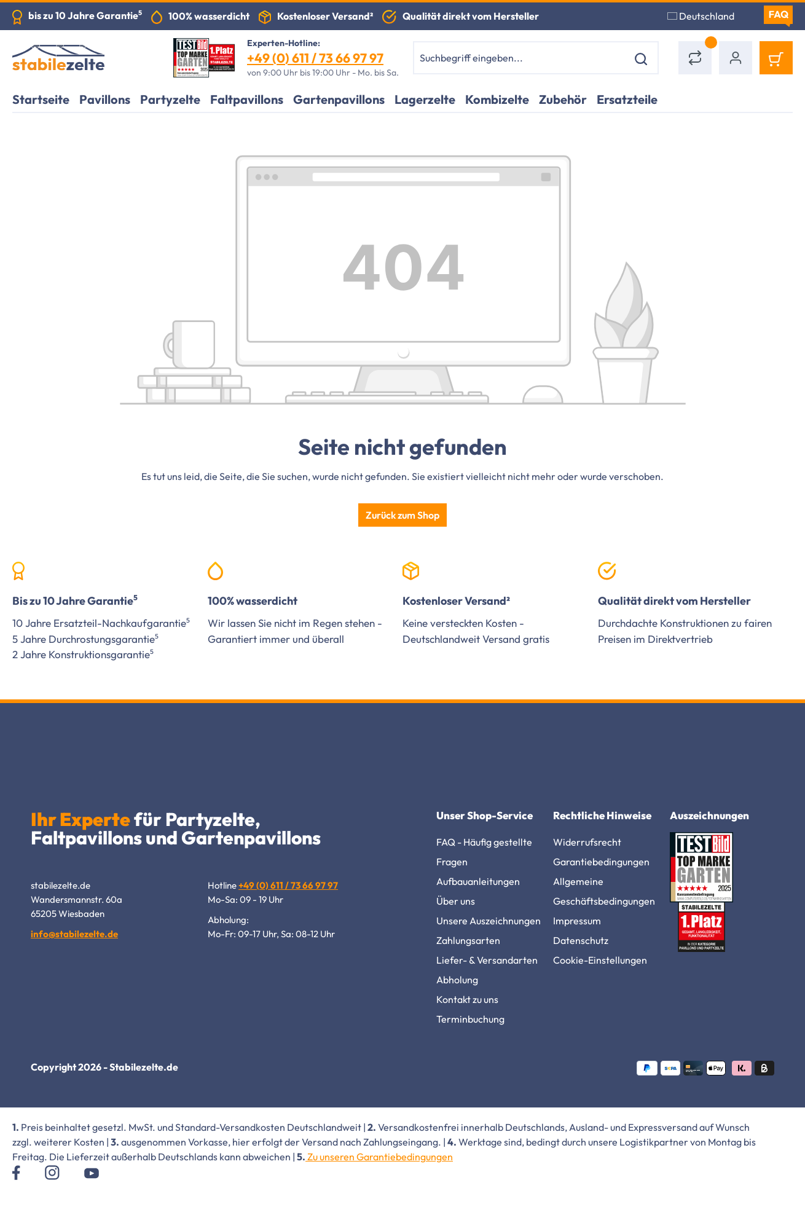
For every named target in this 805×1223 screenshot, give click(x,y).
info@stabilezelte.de (74, 934)
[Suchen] (643, 57)
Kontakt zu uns (467, 999)
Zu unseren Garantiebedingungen (379, 1156)
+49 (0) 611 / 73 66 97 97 (315, 58)
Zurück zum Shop (402, 515)
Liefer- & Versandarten (487, 960)
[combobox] (520, 57)
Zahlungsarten (468, 940)
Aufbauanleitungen (478, 881)
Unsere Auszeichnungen (488, 920)
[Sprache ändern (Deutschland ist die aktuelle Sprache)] (707, 16)
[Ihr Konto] (735, 57)
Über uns (455, 901)
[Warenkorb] (776, 57)
